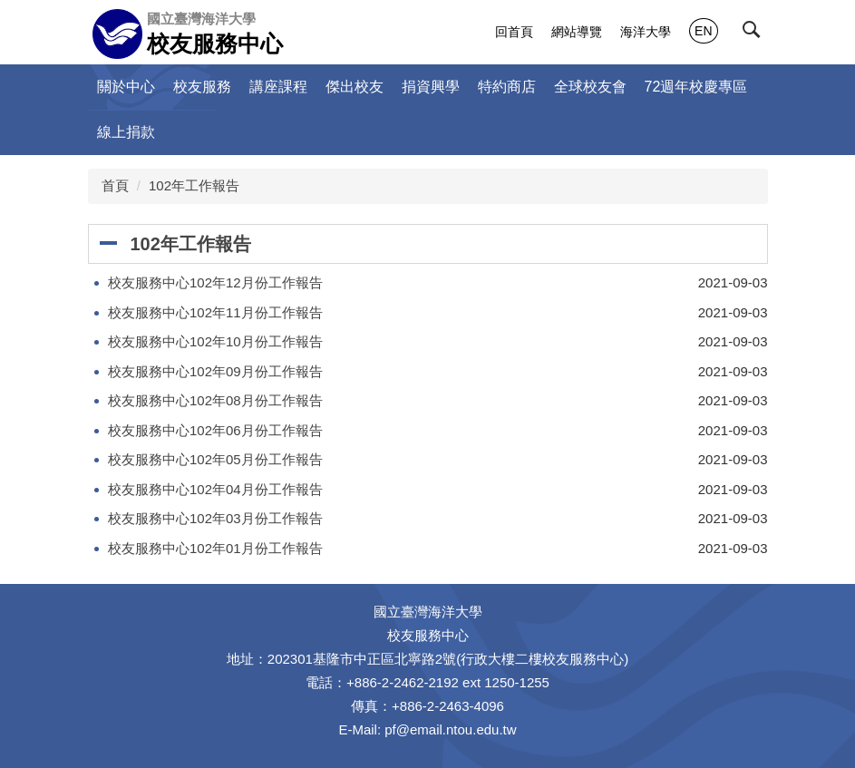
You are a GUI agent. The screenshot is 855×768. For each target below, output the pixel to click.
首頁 (115, 185)
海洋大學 (645, 31)
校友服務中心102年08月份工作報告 (215, 400)
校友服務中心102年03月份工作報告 (215, 518)
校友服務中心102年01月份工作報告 (215, 548)
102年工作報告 (194, 185)
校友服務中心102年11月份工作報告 (215, 312)
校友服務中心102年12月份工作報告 (215, 282)
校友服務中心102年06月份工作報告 (215, 430)
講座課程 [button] (278, 86)
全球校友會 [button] (590, 86)
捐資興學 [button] (431, 86)
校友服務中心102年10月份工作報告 (215, 341)
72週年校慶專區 (696, 86)
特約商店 (507, 86)
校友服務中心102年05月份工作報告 (215, 459)
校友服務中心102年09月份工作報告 (215, 371)
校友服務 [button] (202, 86)
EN (703, 31)
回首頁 (514, 31)
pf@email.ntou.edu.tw (450, 729)
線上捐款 (126, 132)
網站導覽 (576, 31)
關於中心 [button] (126, 86)
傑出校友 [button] (354, 86)
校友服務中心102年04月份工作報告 (215, 489)
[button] (755, 33)
